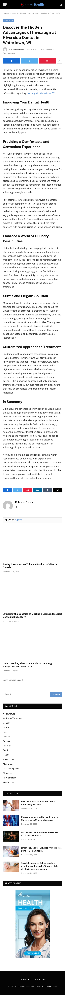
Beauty (6, 723)
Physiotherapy (9, 778)
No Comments (47, 50)
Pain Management (11, 768)
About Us (40, 979)
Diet (5, 732)
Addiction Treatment (12, 718)
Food (5, 750)
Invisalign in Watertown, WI (41, 93)
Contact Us (26, 979)
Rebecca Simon (17, 50)
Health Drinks (9, 759)
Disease (6, 737)
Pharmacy (7, 773)
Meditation (8, 764)
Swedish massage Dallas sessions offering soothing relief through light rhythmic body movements (39, 866)
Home (5, 13)
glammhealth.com (49, 986)
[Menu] (5, 4)
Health (6, 755)
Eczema (6, 741)
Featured (8, 21)
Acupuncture (9, 714)
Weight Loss (8, 782)
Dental (6, 727)
